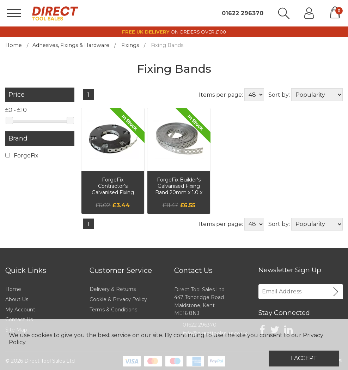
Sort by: (279, 94)
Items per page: (221, 94)
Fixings (130, 45)
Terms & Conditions (113, 309)
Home (13, 45)
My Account (20, 309)
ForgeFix (21, 155)
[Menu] (14, 13)
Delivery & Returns (113, 289)
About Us (16, 299)
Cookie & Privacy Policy (118, 299)
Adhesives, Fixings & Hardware (70, 45)
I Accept (304, 358)
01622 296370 (242, 13)
